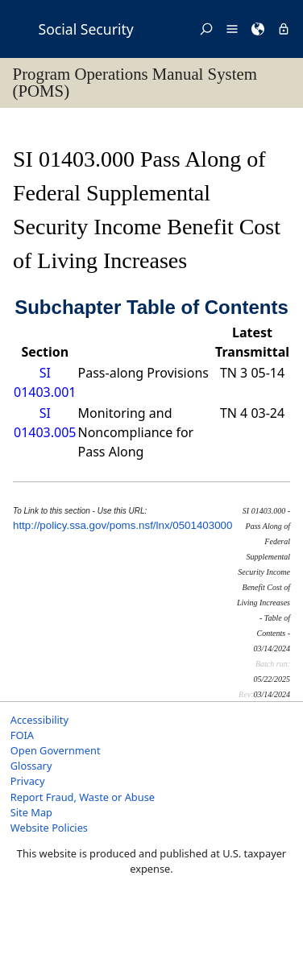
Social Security (86, 29)
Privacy (27, 781)
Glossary (31, 765)
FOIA (22, 735)
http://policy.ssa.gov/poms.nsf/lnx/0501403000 (122, 525)
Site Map (31, 812)
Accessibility (39, 719)
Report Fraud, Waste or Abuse (82, 797)
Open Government (55, 750)
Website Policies (49, 827)
